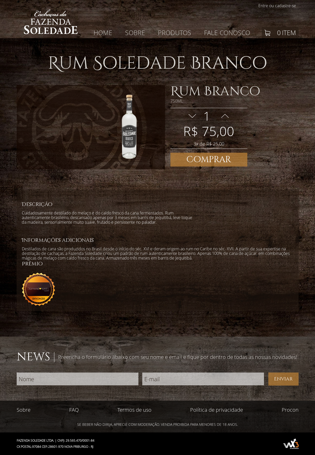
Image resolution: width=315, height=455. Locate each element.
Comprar (209, 159)
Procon (290, 409)
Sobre (135, 32)
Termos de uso (134, 409)
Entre (263, 5)
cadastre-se (285, 5)
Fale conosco (227, 32)
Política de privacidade (216, 409)
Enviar (283, 379)
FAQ (74, 409)
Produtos (174, 32)
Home (103, 32)
